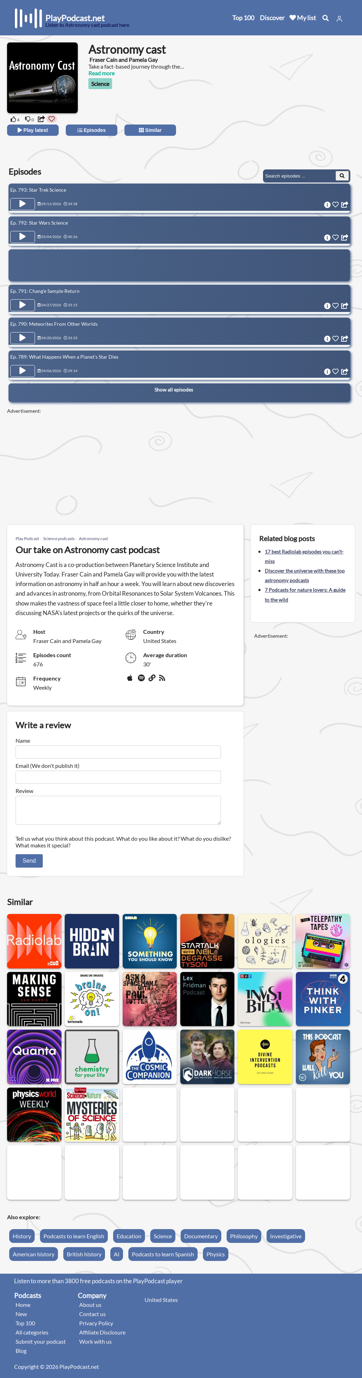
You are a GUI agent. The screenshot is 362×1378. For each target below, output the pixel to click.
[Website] (152, 680)
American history (33, 1258)
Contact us (92, 1318)
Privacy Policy (96, 1327)
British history (84, 1258)
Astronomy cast (93, 538)
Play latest (33, 130)
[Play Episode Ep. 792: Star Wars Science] (22, 237)
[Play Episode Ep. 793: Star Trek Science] (22, 204)
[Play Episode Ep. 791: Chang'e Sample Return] (22, 305)
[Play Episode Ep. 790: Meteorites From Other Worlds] (22, 338)
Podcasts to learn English (73, 1240)
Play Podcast (27, 538)
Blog (21, 1354)
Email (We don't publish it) (48, 765)
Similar (150, 130)
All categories (32, 1336)
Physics (215, 1258)
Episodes (91, 130)
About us (90, 1308)
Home (23, 1308)
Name (23, 740)
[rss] (163, 680)
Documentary (201, 1240)
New (21, 1318)
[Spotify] (142, 680)
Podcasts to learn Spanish (163, 1258)
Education (129, 1240)
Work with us (95, 1345)
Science (100, 83)
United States (161, 1304)
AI (116, 1258)
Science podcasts (59, 538)
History (22, 1240)
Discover (272, 18)
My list (303, 18)
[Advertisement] (292, 109)
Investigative (286, 1240)
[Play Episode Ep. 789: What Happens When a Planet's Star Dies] (22, 371)
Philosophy (244, 1240)
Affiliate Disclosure (102, 1336)
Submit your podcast (41, 1345)
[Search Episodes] (342, 176)
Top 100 (243, 18)
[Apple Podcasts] (131, 680)
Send (29, 865)
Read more (101, 73)
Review (24, 790)
